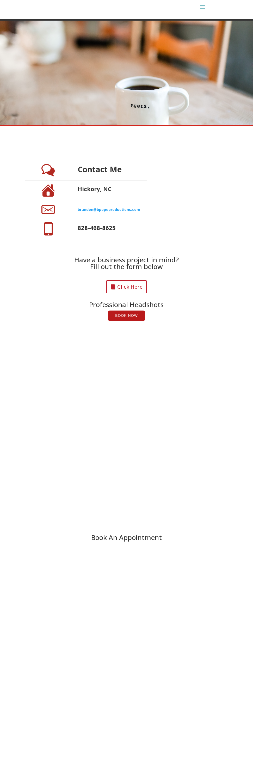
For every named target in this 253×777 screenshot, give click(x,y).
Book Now (126, 315)
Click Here (130, 286)
